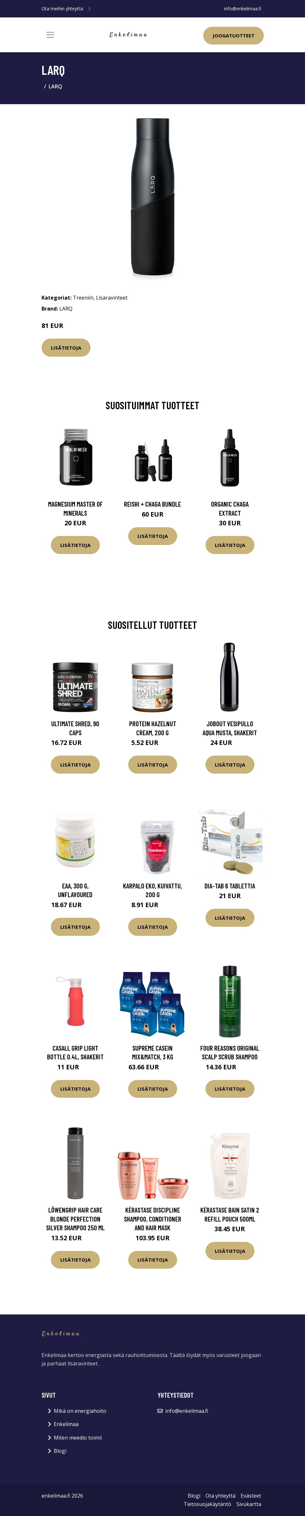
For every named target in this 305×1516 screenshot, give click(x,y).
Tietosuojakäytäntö (207, 1504)
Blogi (60, 1450)
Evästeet (251, 1495)
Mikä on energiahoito (80, 1410)
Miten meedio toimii (78, 1437)
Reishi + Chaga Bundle (152, 504)
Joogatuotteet (233, 35)
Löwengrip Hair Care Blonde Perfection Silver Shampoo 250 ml (75, 1219)
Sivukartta (248, 1504)
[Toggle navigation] (50, 35)
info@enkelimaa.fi (242, 8)
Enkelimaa (66, 1424)
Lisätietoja (66, 347)
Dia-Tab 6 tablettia (230, 886)
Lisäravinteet (112, 297)
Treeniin (83, 297)
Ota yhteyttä (220, 1495)
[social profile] (89, 9)
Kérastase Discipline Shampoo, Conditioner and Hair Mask (152, 1219)
